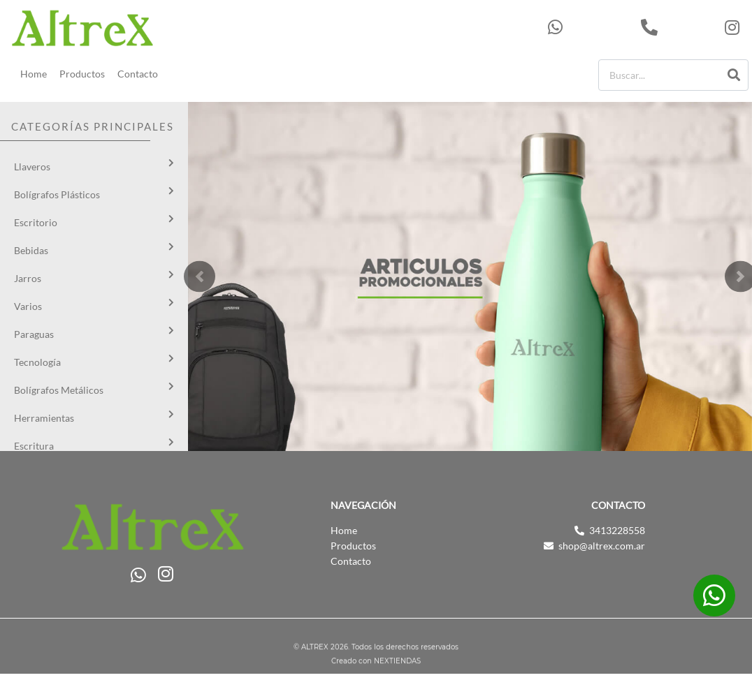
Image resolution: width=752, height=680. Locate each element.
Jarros (27, 278)
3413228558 (679, 27)
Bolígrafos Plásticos (57, 194)
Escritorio (35, 222)
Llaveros (32, 166)
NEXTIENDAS (397, 662)
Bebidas (31, 250)
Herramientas (44, 418)
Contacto (137, 74)
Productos (82, 74)
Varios (28, 306)
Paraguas (34, 334)
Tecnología (37, 362)
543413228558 (591, 27)
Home (33, 74)
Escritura (34, 446)
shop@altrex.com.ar (601, 546)
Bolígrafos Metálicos (58, 390)
